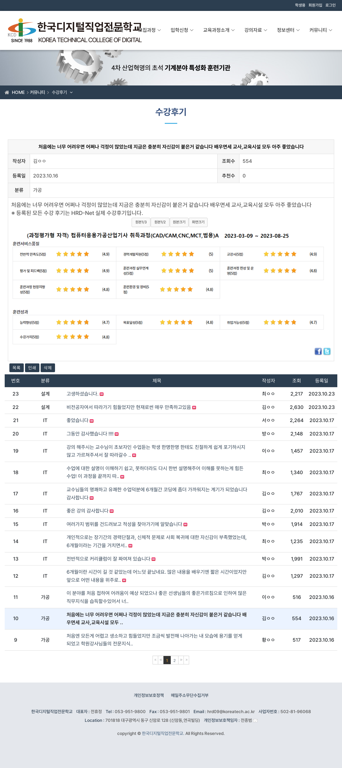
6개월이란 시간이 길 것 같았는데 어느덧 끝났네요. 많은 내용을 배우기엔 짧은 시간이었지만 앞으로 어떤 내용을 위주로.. (157, 576)
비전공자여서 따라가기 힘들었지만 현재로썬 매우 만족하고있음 (131, 407)
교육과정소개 (219, 30)
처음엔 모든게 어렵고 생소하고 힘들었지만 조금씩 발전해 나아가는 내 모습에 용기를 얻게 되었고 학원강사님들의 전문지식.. (154, 640)
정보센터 (288, 30)
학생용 (300, 5)
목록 (17, 367)
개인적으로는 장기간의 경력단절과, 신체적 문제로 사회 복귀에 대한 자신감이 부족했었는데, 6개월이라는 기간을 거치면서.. (157, 541)
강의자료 (256, 30)
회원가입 (315, 5)
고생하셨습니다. (85, 394)
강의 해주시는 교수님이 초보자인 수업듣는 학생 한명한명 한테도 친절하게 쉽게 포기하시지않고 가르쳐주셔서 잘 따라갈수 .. (156, 451)
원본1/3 (141, 222)
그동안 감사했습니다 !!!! (92, 434)
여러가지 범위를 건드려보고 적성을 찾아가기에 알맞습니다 (127, 524)
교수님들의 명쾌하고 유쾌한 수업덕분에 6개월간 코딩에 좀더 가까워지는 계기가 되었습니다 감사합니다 (157, 494)
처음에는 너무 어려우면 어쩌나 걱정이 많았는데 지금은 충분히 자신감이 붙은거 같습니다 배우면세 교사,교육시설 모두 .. (157, 619)
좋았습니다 (80, 420)
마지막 (186, 660)
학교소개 (117, 30)
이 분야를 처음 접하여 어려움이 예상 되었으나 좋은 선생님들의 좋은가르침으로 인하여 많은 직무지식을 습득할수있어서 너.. (157, 597)
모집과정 (149, 30)
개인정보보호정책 (149, 695)
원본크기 (179, 222)
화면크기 (198, 222)
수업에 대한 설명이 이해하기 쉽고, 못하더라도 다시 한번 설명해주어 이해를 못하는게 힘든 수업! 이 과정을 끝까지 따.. (155, 472)
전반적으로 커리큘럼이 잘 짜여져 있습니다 (111, 559)
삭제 (48, 367)
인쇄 (32, 367)
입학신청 (182, 30)
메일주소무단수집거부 (190, 695)
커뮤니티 (321, 30)
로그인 (330, 5)
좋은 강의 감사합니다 (90, 511)
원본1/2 (160, 222)
